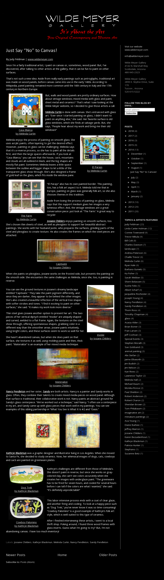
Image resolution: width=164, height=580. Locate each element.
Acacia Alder (131, 322)
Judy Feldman (132, 224)
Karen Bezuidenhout (136, 437)
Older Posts (108, 555)
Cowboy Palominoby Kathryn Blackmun (26, 512)
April (134, 186)
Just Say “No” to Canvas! (31, 50)
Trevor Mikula (132, 236)
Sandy (46, 391)
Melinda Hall (131, 379)
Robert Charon (133, 400)
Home (62, 555)
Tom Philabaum (133, 408)
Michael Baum (132, 383)
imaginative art (133, 412)
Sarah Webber (132, 277)
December (137, 153)
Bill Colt (129, 240)
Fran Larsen (131, 330)
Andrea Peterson (134, 252)
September (137, 163)
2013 (131, 202)
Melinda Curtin (53, 112)
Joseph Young (132, 298)
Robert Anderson (134, 396)
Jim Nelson (130, 367)
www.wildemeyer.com (40, 59)
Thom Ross (131, 310)
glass (127, 318)
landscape (130, 248)
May (133, 182)
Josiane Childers (56, 221)
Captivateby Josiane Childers (62, 264)
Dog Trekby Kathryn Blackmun (26, 478)
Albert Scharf (132, 289)
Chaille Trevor (132, 257)
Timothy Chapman (135, 314)
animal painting (133, 351)
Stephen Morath (133, 343)
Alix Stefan (130, 355)
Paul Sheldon (132, 392)
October (136, 158)
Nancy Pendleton (15, 391)
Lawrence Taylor (133, 375)
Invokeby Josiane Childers (100, 312)
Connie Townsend (134, 232)
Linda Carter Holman (136, 228)
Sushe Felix (131, 285)
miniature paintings (135, 416)
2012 (131, 206)
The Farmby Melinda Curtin (26, 200)
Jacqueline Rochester (136, 293)
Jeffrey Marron (132, 429)
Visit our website (133, 46)
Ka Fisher (130, 273)
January (135, 196)
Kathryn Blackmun (16, 453)
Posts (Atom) (27, 562)
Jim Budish (130, 363)
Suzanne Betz (132, 453)
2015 (131, 145)
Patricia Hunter (132, 445)
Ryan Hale (130, 265)
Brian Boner (131, 326)
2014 (131, 149)
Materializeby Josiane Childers (62, 382)
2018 (131, 131)
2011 (131, 211)
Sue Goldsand (132, 347)
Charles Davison (133, 244)
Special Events (132, 338)
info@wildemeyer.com (137, 56)
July (133, 177)
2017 (131, 135)
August (135, 167)
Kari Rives (130, 371)
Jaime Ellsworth (133, 359)
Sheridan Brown (133, 404)
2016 (131, 140)
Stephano (130, 449)
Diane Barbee (132, 424)
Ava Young (130, 420)
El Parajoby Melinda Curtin (97, 153)
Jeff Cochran (131, 334)
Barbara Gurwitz (133, 269)
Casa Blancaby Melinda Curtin (26, 114)
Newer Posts (15, 555)
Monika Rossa (132, 388)
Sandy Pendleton (99, 542)
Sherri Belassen (133, 281)
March (134, 191)
